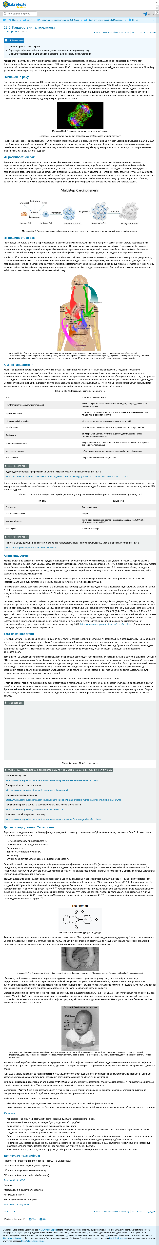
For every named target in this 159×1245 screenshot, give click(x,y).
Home (13, 20)
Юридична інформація (13, 1238)
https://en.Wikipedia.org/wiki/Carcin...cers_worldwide (30, 547)
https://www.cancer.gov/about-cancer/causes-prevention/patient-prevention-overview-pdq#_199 (51, 780)
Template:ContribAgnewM (16, 1204)
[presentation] (63, 131)
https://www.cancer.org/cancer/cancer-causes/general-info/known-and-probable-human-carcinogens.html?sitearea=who (63, 800)
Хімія (28, 20)
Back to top (8, 1211)
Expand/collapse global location (154, 19)
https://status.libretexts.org (33, 1241)
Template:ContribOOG (14, 1180)
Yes (34, 1219)
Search (5, 14)
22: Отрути (135, 20)
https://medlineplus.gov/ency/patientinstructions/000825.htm (34, 809)
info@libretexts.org (117, 1238)
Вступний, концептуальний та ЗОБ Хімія (58, 20)
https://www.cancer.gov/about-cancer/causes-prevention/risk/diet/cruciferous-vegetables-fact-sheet (53, 819)
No (44, 1219)
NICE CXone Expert (48, 1230)
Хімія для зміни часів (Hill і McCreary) (103, 20)
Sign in (151, 14)
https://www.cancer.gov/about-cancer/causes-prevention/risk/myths (37, 790)
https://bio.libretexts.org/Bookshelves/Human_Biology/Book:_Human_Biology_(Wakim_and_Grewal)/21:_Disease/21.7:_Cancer (67, 476)
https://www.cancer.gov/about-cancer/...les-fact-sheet (106, 624)
